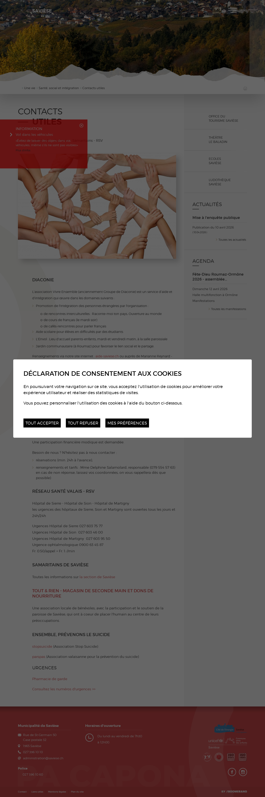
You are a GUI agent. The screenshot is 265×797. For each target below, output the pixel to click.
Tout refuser (83, 422)
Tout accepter (42, 422)
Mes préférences (127, 422)
